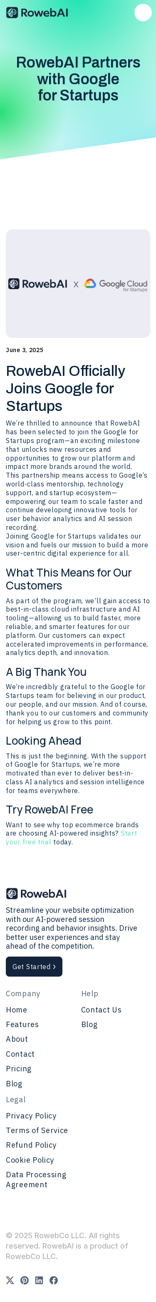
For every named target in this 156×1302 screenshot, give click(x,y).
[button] (143, 12)
